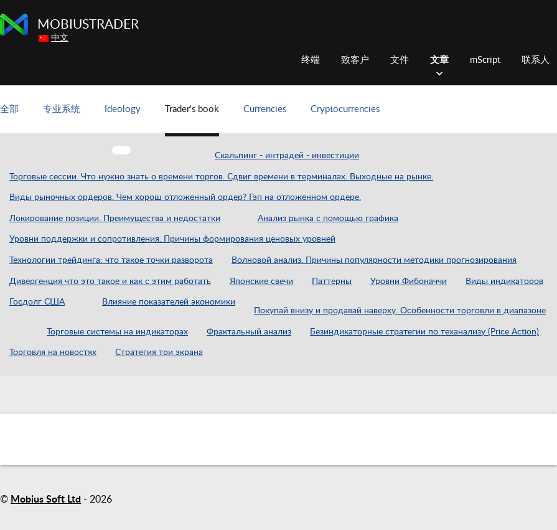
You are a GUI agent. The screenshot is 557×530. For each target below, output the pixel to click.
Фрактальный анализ (249, 332)
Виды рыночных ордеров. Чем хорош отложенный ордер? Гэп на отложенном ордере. (185, 197)
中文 (59, 38)
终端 (310, 60)
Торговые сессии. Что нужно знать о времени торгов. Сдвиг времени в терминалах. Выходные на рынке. (221, 177)
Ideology (123, 109)
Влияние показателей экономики (168, 302)
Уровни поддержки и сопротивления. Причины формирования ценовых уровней (172, 239)
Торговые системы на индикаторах (117, 332)
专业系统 (61, 109)
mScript (485, 60)
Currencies (264, 109)
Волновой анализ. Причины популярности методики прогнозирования (374, 260)
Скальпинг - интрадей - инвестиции (287, 155)
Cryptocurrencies (345, 109)
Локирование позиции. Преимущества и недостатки (114, 218)
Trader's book (192, 109)
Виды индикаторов (504, 281)
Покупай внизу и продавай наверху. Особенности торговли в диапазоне (400, 310)
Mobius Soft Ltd (46, 499)
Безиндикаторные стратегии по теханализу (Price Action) (424, 332)
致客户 (355, 60)
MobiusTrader (88, 24)
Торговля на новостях (52, 352)
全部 (9, 109)
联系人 (536, 60)
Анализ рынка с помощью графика (328, 218)
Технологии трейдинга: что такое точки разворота (111, 260)
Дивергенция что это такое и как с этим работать (110, 281)
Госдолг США (37, 302)
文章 (439, 60)
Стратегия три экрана (159, 352)
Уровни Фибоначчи (408, 281)
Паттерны (332, 281)
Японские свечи (261, 281)
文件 (399, 60)
